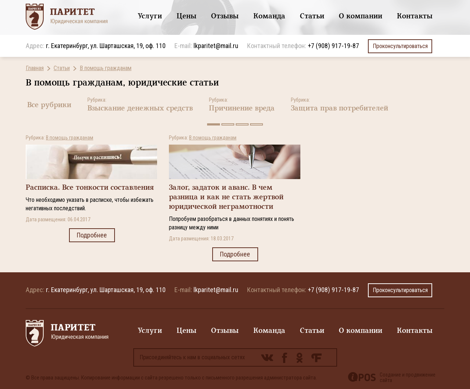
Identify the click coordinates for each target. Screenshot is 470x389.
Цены (186, 16)
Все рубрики (49, 105)
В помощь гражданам (105, 68)
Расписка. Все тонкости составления (90, 187)
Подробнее (92, 235)
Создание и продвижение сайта (407, 377)
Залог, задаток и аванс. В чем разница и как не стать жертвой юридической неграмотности (226, 197)
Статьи (312, 16)
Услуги (150, 16)
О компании (360, 16)
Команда (269, 16)
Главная (35, 68)
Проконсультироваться (400, 46)
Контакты (415, 16)
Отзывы (225, 16)
